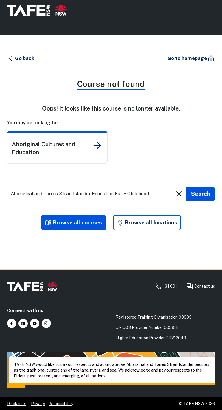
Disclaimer (16, 403)
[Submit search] (200, 194)
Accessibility (61, 403)
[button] (21, 59)
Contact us (200, 286)
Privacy (38, 403)
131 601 (166, 286)
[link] (57, 148)
